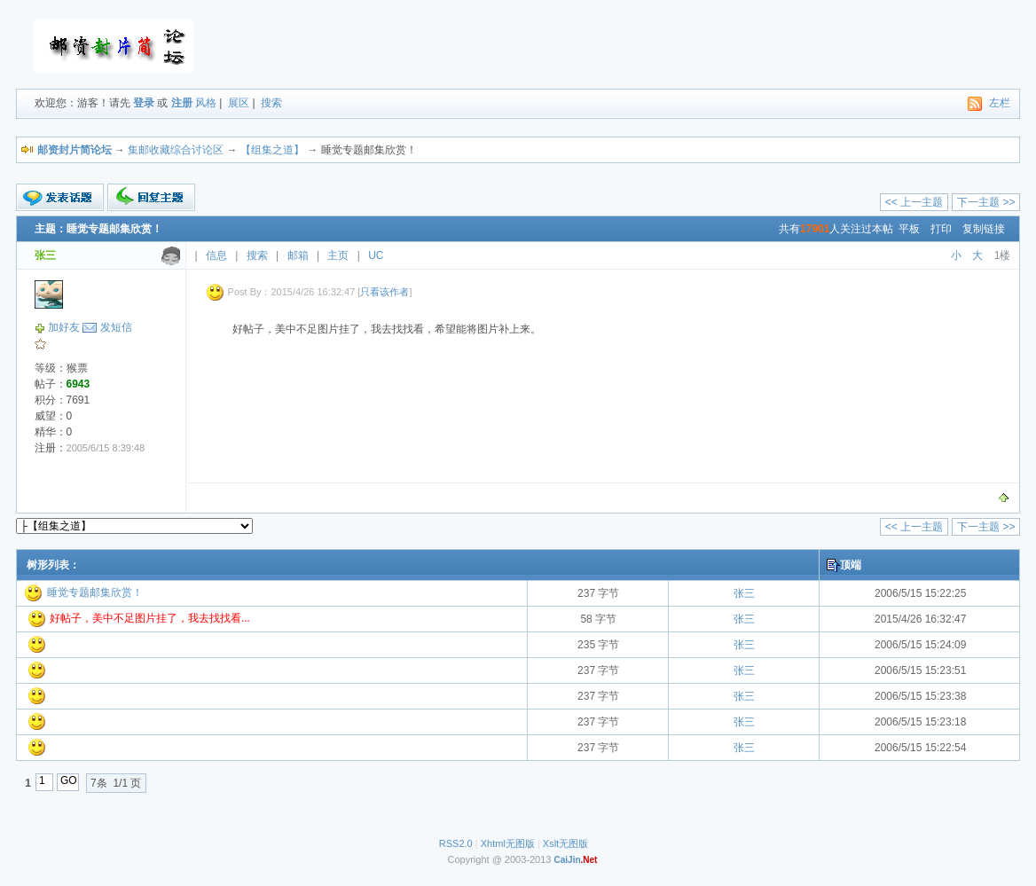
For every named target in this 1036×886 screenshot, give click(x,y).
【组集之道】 (272, 150)
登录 (143, 103)
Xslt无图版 (565, 843)
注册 (181, 103)
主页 (338, 255)
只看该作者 (384, 291)
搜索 (271, 103)
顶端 (850, 565)
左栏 (999, 103)
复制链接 (983, 229)
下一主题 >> (986, 202)
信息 (216, 255)
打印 (941, 229)
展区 (238, 103)
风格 (205, 103)
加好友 (64, 327)
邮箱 (298, 255)
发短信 (116, 327)
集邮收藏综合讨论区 (176, 150)
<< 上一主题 (914, 202)
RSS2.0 (456, 843)
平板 (909, 229)
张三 (744, 593)
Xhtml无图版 (508, 843)
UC (375, 255)
